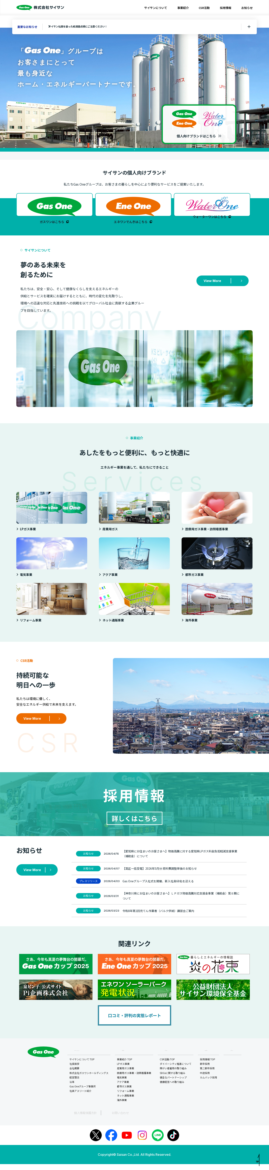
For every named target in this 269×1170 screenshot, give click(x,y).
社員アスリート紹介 (81, 1097)
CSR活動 (204, 8)
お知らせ (247, 8)
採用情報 (225, 8)
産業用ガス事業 (125, 1075)
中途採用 (205, 1079)
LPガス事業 (123, 1070)
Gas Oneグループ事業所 (83, 1093)
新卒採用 (205, 1070)
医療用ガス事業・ (134, 1079)
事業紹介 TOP (125, 1066)
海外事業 (122, 1106)
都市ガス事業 (124, 1093)
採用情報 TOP (208, 1066)
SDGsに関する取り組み (173, 1079)
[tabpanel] (134, 88)
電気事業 (122, 1084)
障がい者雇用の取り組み (173, 1075)
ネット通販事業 (125, 1102)
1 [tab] (134, 149)
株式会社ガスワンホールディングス (89, 1079)
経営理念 (75, 1084)
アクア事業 (123, 1088)
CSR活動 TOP (167, 1066)
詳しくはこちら (134, 823)
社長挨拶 (75, 1070)
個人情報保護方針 (77, 1119)
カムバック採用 (208, 1084)
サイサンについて (155, 8)
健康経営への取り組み (172, 1088)
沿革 (72, 1088)
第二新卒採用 (207, 1075)
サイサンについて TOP (82, 1066)
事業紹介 (183, 8)
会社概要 (75, 1075)
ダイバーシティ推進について (176, 1070)
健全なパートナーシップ (173, 1084)
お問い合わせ (103, 1119)
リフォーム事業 (125, 1097)
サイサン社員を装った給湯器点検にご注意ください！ (86, 27)
